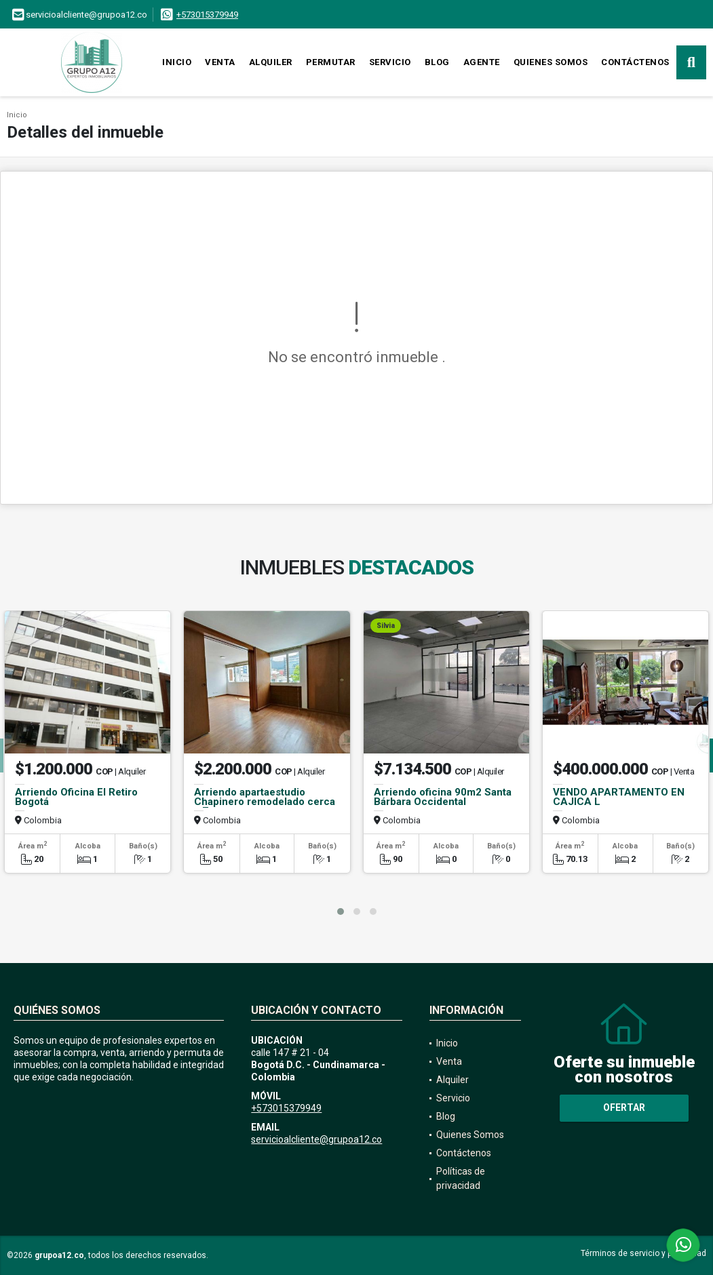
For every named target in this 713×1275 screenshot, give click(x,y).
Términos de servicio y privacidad (643, 1253)
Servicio (390, 62)
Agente (481, 62)
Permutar (330, 62)
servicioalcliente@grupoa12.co (316, 1139)
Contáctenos (635, 62)
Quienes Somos (551, 62)
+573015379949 (207, 14)
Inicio (176, 62)
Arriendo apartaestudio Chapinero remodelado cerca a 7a (264, 801)
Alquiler (270, 62)
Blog (437, 62)
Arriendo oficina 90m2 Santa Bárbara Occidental (443, 797)
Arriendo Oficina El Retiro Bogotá (76, 797)
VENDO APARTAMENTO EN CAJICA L (619, 797)
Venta (220, 62)
